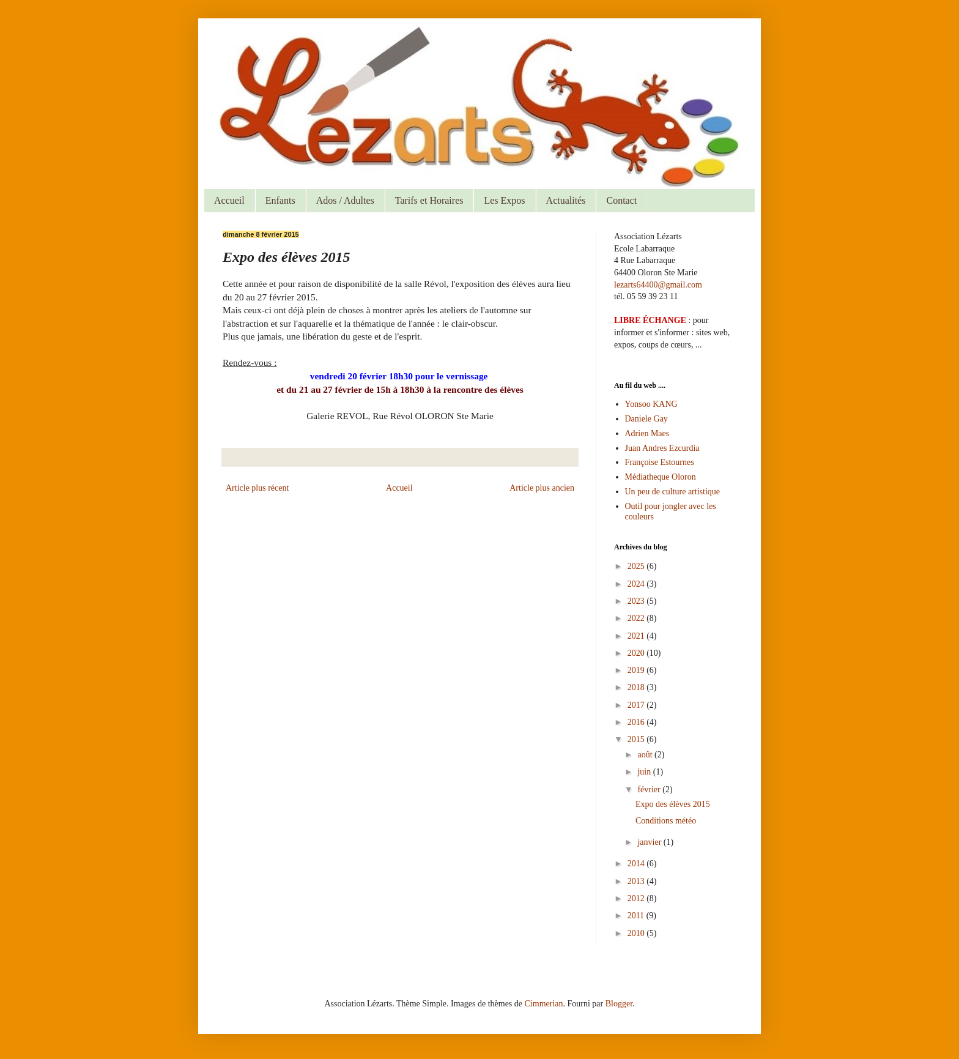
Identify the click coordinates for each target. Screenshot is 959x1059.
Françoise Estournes (659, 462)
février (649, 789)
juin (645, 771)
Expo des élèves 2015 (672, 804)
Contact (621, 200)
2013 (637, 881)
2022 (637, 618)
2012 (637, 898)
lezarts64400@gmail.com (658, 284)
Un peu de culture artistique (672, 491)
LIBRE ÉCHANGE (650, 320)
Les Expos (504, 200)
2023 (637, 601)
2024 (637, 584)
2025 (637, 566)
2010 (637, 933)
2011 (637, 915)
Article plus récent (257, 487)
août (645, 754)
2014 (637, 863)
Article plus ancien (541, 487)
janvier (650, 842)
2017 (637, 705)
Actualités (566, 200)
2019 (637, 670)
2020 (637, 653)
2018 (637, 687)
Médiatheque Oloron (660, 476)
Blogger (618, 1003)
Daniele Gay (646, 418)
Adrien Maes (647, 433)
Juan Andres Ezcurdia (662, 448)
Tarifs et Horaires (429, 200)
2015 (637, 739)
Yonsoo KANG (651, 404)
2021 (637, 636)
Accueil (229, 200)
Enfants (280, 200)
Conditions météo (665, 820)
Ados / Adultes (345, 200)
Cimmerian (544, 1003)
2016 (637, 722)
